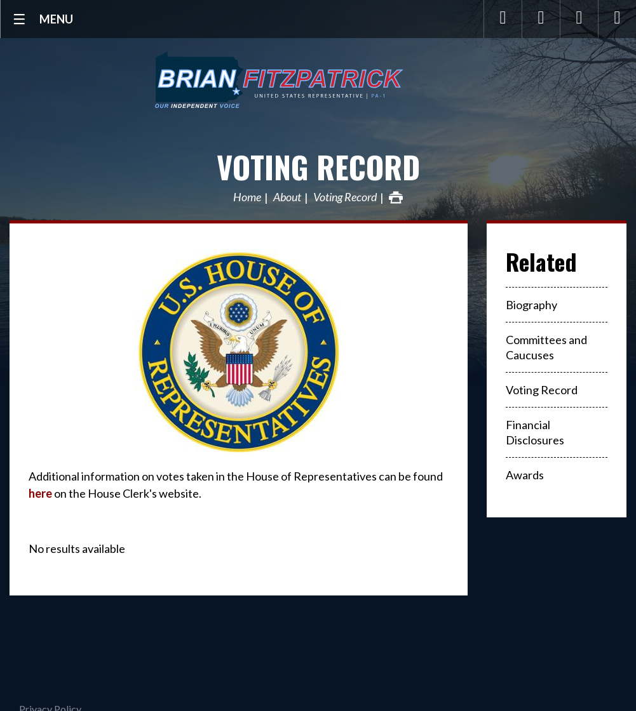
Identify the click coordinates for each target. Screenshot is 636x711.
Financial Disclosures (535, 432)
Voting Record (318, 166)
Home (247, 197)
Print (396, 197)
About (287, 197)
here (40, 493)
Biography (531, 305)
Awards (525, 475)
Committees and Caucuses (546, 347)
